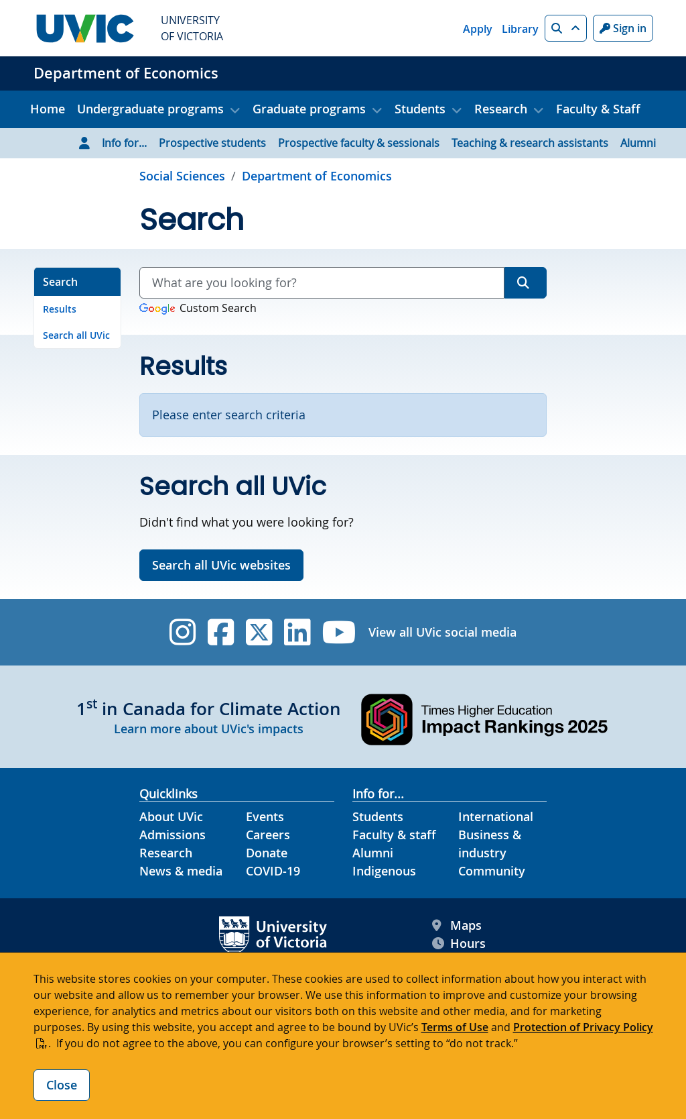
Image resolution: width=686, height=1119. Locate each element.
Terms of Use (454, 1027)
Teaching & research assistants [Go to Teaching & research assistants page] (530, 143)
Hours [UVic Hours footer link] (459, 944)
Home (47, 109)
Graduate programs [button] (309, 109)
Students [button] (420, 109)
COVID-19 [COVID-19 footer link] (273, 871)
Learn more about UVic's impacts (208, 729)
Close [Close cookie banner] (61, 1085)
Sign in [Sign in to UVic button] (623, 28)
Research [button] (500, 109)
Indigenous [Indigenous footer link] (384, 871)
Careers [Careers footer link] (268, 835)
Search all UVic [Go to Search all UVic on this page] (76, 335)
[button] (566, 28)
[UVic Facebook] (221, 632)
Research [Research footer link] (165, 853)
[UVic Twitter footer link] (259, 632)
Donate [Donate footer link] (266, 853)
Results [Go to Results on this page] (59, 309)
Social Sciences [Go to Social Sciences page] (182, 176)
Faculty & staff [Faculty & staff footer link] (394, 835)
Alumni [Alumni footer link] (372, 853)
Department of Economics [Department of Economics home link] (125, 73)
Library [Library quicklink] (520, 28)
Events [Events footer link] (265, 816)
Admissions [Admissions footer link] (172, 835)
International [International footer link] (495, 816)
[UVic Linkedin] (297, 632)
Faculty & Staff (598, 109)
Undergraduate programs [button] (150, 109)
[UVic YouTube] (339, 632)
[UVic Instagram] (182, 632)
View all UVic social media (442, 632)
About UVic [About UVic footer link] (171, 816)
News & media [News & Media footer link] (180, 871)
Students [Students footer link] (377, 816)
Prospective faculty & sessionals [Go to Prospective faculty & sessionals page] (358, 143)
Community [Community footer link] (491, 871)
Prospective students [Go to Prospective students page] (212, 143)
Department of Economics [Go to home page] (317, 176)
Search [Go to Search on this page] (60, 281)
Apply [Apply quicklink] (477, 28)
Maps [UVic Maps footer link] (457, 925)
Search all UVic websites (221, 565)
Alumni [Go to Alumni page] (638, 143)
